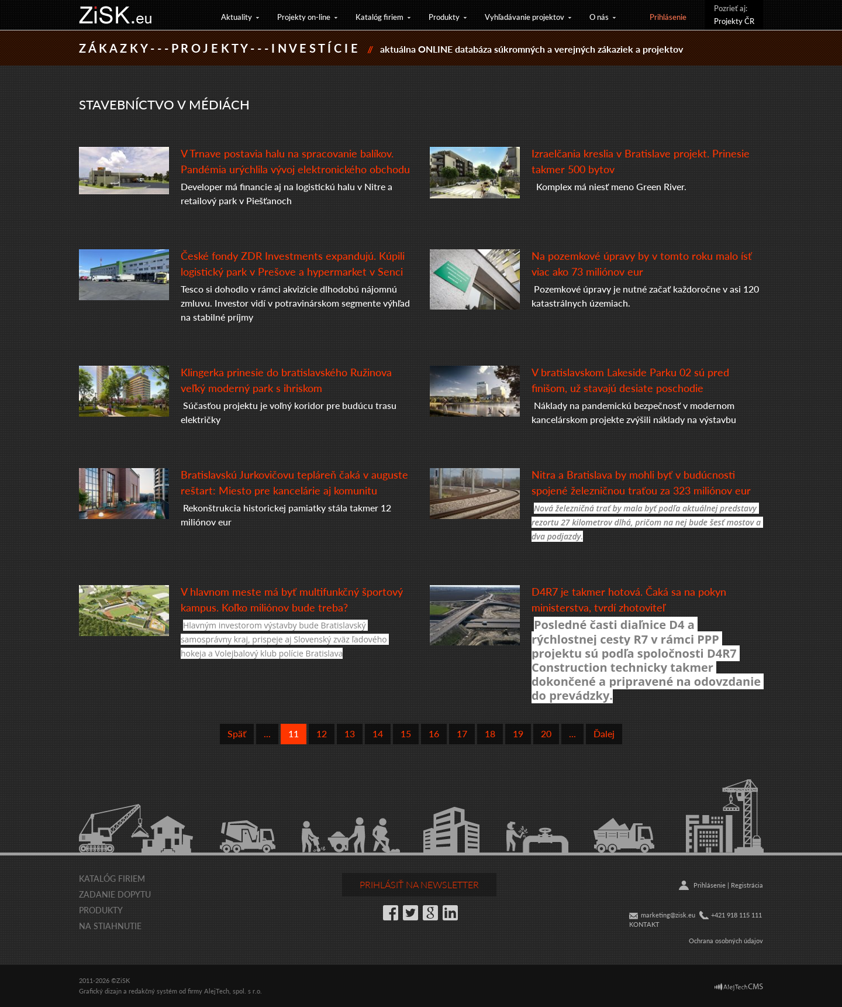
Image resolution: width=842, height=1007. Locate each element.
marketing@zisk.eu (668, 914)
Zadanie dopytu (115, 894)
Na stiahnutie (110, 926)
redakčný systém (153, 991)
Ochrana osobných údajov (726, 940)
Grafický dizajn (100, 991)
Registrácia (747, 885)
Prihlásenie (668, 16)
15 (406, 733)
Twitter (410, 912)
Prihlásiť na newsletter (419, 884)
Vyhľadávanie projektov (524, 16)
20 (546, 733)
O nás (599, 16)
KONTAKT (644, 924)
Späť (236, 733)
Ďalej (604, 733)
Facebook (390, 912)
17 (462, 733)
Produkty (444, 16)
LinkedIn (450, 912)
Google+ (430, 912)
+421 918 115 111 (736, 914)
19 (518, 733)
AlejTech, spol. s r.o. (233, 991)
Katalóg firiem (379, 16)
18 (490, 733)
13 (349, 733)
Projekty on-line (303, 16)
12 (321, 733)
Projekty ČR (734, 20)
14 (377, 733)
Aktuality (236, 16)
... (267, 733)
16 (434, 733)
